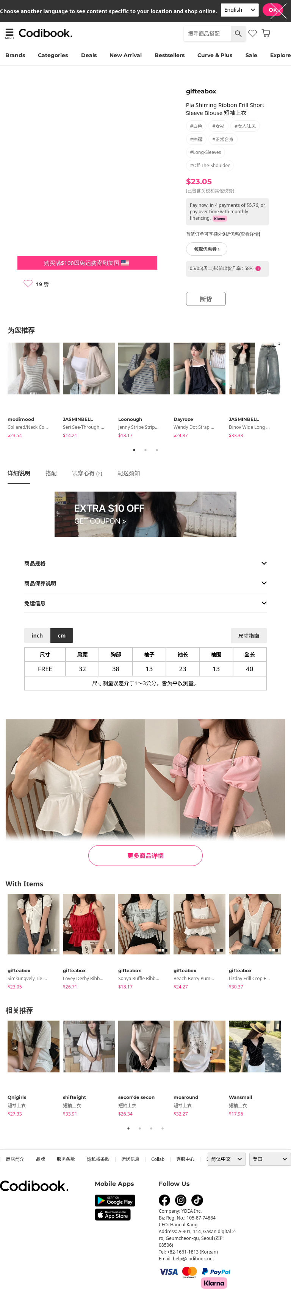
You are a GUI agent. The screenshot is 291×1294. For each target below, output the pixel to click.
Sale (251, 55)
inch (37, 635)
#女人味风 (245, 126)
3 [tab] (157, 450)
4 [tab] (162, 1128)
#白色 (196, 126)
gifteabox (201, 91)
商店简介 (15, 1159)
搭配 (51, 473)
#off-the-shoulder (210, 165)
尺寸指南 (248, 635)
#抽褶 (196, 139)
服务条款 (66, 1159)
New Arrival (126, 55)
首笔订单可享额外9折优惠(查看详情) (223, 234)
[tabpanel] (35, 391)
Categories (53, 55)
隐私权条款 (98, 1159)
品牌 (40, 1159)
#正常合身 (223, 139)
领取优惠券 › (207, 249)
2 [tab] (145, 450)
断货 (206, 299)
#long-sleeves (205, 152)
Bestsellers (170, 55)
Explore (280, 55)
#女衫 (219, 126)
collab (157, 1159)
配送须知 (128, 473)
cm (62, 635)
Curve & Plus (214, 55)
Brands (15, 55)
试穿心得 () (87, 473)
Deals (89, 55)
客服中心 (185, 1159)
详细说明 (19, 473)
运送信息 (130, 1159)
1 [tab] (134, 450)
